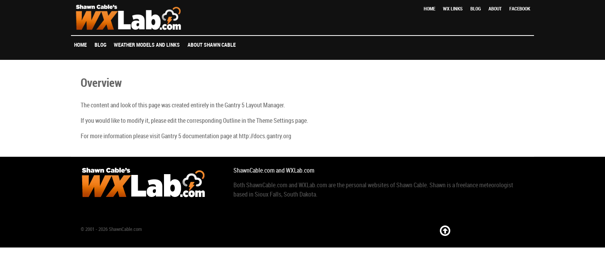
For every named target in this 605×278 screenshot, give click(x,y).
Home (429, 9)
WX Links (453, 9)
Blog (475, 9)
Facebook (519, 9)
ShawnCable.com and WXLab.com (273, 170)
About (495, 9)
